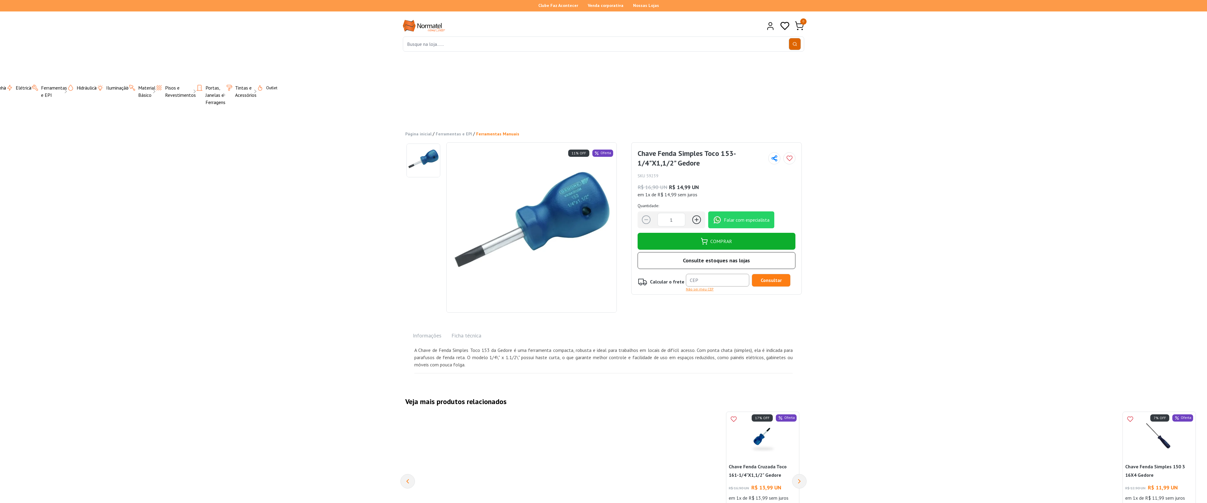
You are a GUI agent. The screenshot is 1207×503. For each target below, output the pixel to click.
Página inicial (418, 134)
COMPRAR (716, 241)
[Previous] (407, 481)
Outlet (263, 87)
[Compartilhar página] (774, 158)
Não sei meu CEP (700, 289)
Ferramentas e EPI (454, 134)
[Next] (799, 481)
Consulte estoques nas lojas (716, 260)
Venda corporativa (605, 5)
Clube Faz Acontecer (558, 5)
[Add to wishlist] (789, 158)
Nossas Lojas (646, 5)
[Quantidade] (671, 219)
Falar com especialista (741, 220)
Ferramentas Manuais (497, 134)
